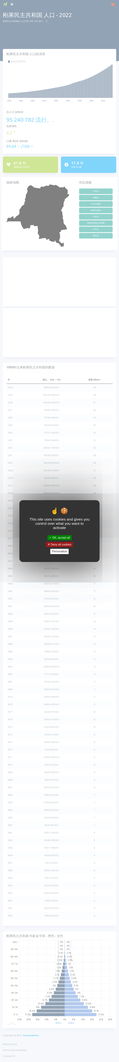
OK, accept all (59, 537)
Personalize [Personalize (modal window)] (59, 551)
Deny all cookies (59, 544)
